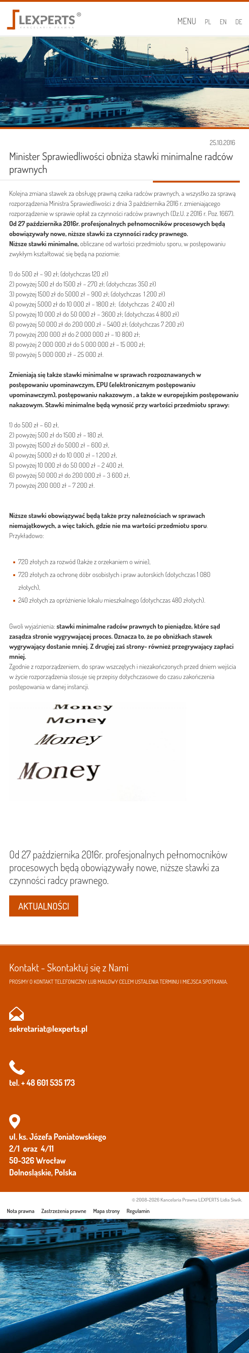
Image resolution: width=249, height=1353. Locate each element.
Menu (186, 21)
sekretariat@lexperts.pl (48, 1029)
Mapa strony (106, 1210)
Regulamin (138, 1210)
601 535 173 (56, 1083)
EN (223, 22)
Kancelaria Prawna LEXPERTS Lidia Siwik (201, 1200)
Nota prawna (20, 1210)
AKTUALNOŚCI (43, 906)
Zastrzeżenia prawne (63, 1210)
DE (238, 22)
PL (208, 22)
